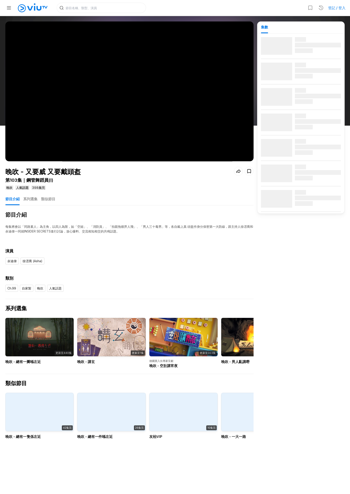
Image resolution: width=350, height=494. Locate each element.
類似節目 (48, 192)
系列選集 (30, 192)
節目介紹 (12, 192)
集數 (264, 27)
